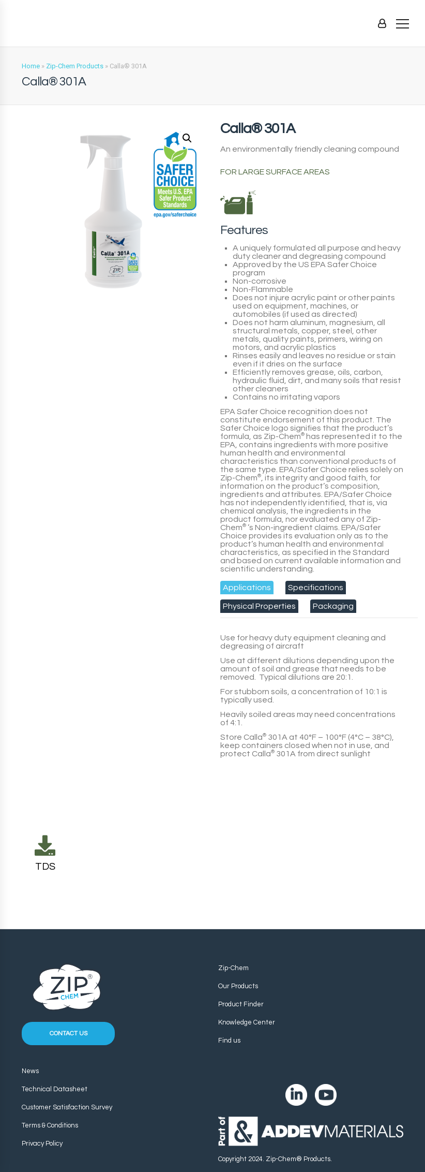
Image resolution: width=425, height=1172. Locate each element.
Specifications (315, 587)
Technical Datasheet (54, 1089)
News (30, 1071)
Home (31, 66)
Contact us (68, 1033)
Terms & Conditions (50, 1125)
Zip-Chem (233, 968)
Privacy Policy (42, 1143)
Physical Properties (259, 606)
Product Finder (241, 1004)
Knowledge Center (246, 1022)
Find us (229, 1040)
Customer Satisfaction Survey (67, 1107)
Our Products (238, 986)
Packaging (333, 606)
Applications (247, 587)
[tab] (247, 587)
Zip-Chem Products (74, 66)
